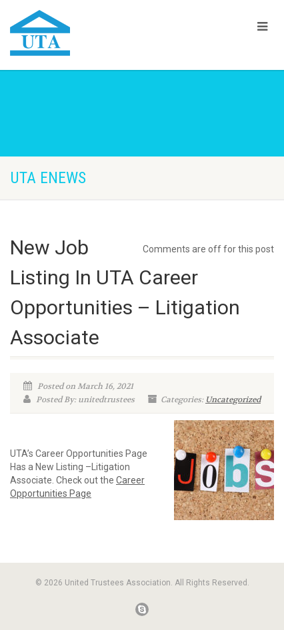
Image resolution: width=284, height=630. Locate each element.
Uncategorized (233, 399)
